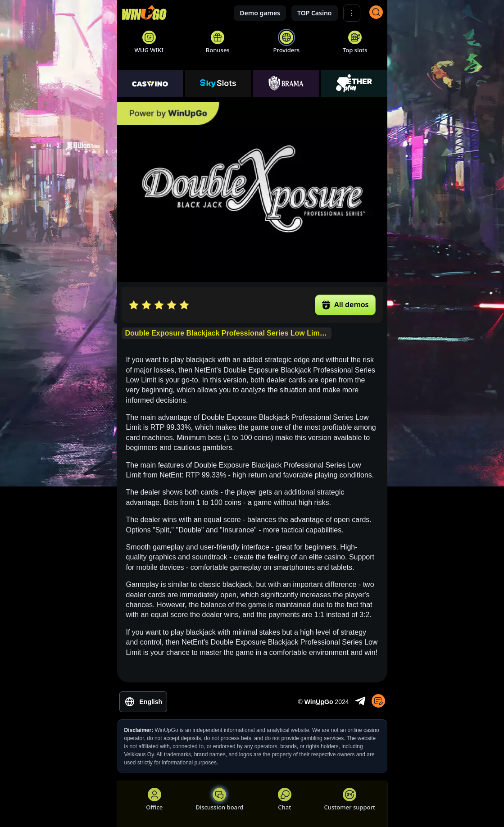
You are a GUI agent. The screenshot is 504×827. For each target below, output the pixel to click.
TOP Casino (314, 13)
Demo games (260, 13)
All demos (345, 304)
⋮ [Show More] (351, 13)
